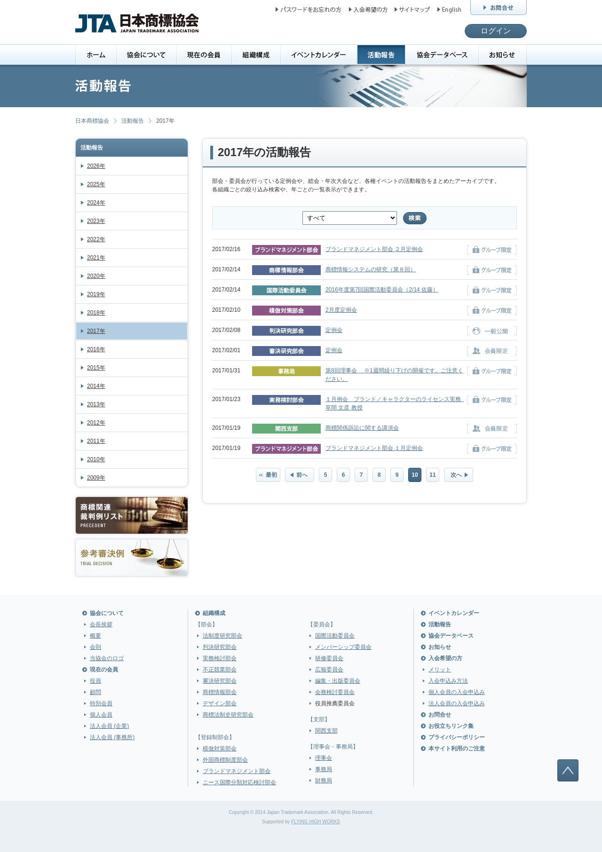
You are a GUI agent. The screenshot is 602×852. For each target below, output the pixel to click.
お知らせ (439, 647)
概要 (95, 635)
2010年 (96, 459)
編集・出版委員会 (337, 681)
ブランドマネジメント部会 (236, 771)
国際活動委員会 (335, 635)
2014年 (96, 386)
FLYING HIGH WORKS (315, 821)
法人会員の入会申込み (456, 703)
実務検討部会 (220, 658)
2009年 (96, 477)
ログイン (496, 31)
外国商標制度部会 (225, 760)
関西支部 (326, 730)
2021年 (96, 257)
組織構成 (214, 613)
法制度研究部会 (222, 635)
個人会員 (101, 714)
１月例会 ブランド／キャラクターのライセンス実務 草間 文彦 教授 (394, 403)
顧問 (95, 692)
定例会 (333, 330)
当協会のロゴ (107, 658)
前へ (302, 475)
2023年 (96, 221)
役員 (95, 681)
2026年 (96, 166)
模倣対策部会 (220, 748)
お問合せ (439, 714)
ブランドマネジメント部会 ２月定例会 (374, 249)
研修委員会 (329, 658)
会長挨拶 (101, 624)
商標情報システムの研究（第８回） (370, 269)
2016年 (96, 349)
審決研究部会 (220, 681)
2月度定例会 (341, 310)
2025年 (96, 184)
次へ (456, 475)
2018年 (96, 312)
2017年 (96, 331)
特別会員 (101, 703)
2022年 (96, 239)
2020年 (96, 276)
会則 (95, 647)
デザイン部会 (220, 703)
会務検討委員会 (335, 692)
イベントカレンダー (453, 613)
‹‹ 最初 (268, 475)
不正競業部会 (220, 669)
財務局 (323, 780)
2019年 (96, 294)
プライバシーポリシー (456, 737)
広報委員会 (329, 669)
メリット (439, 669)
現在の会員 (104, 669)
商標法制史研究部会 (228, 714)
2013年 (96, 404)
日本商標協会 (92, 121)
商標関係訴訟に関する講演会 (362, 428)
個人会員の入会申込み (456, 692)
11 (432, 475)
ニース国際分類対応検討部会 (239, 782)
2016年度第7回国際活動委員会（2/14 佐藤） (381, 289)
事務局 (323, 769)
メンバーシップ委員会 (343, 647)
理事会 (323, 758)
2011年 (96, 441)
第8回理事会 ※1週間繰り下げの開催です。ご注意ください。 (394, 374)
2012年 (96, 422)
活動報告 (132, 121)
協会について (107, 613)
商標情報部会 (220, 692)
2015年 (96, 367)
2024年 (96, 202)
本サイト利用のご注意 (456, 748)
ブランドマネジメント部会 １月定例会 (374, 448)
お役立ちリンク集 (451, 726)
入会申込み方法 (448, 681)
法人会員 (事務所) (112, 737)
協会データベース (451, 635)
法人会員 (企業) (109, 726)
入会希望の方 (445, 658)
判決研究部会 (220, 647)
